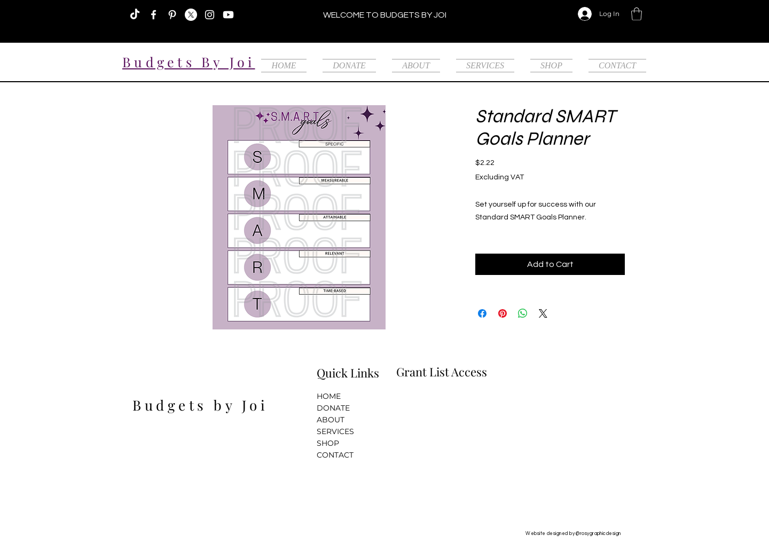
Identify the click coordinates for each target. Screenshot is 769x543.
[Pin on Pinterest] (502, 313)
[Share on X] (543, 313)
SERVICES (335, 431)
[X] (191, 15)
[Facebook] (153, 15)
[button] (636, 13)
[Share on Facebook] (482, 313)
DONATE (333, 408)
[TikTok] (135, 15)
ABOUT (330, 419)
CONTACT (335, 455)
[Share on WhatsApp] (522, 313)
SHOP (328, 443)
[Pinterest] (172, 15)
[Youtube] (228, 15)
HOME (329, 396)
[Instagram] (209, 15)
